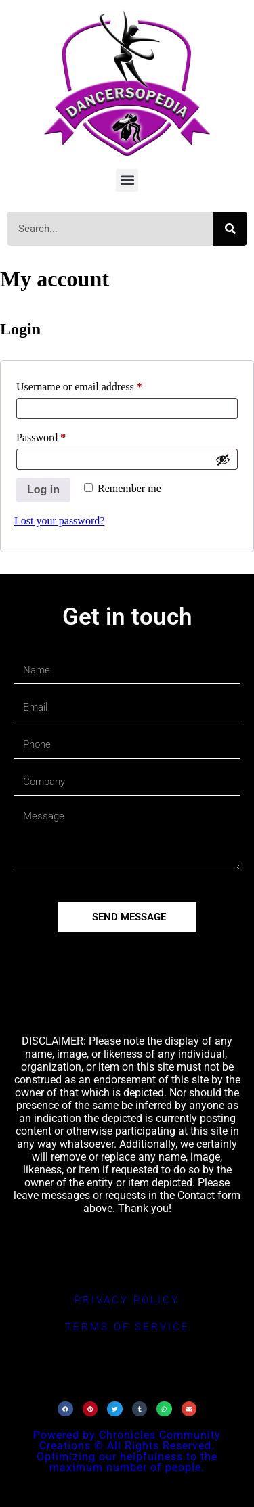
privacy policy (127, 1300)
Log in (43, 489)
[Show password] (222, 459)
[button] (127, 180)
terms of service (127, 1327)
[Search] (230, 229)
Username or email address (98, 384)
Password (60, 435)
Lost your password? (59, 520)
